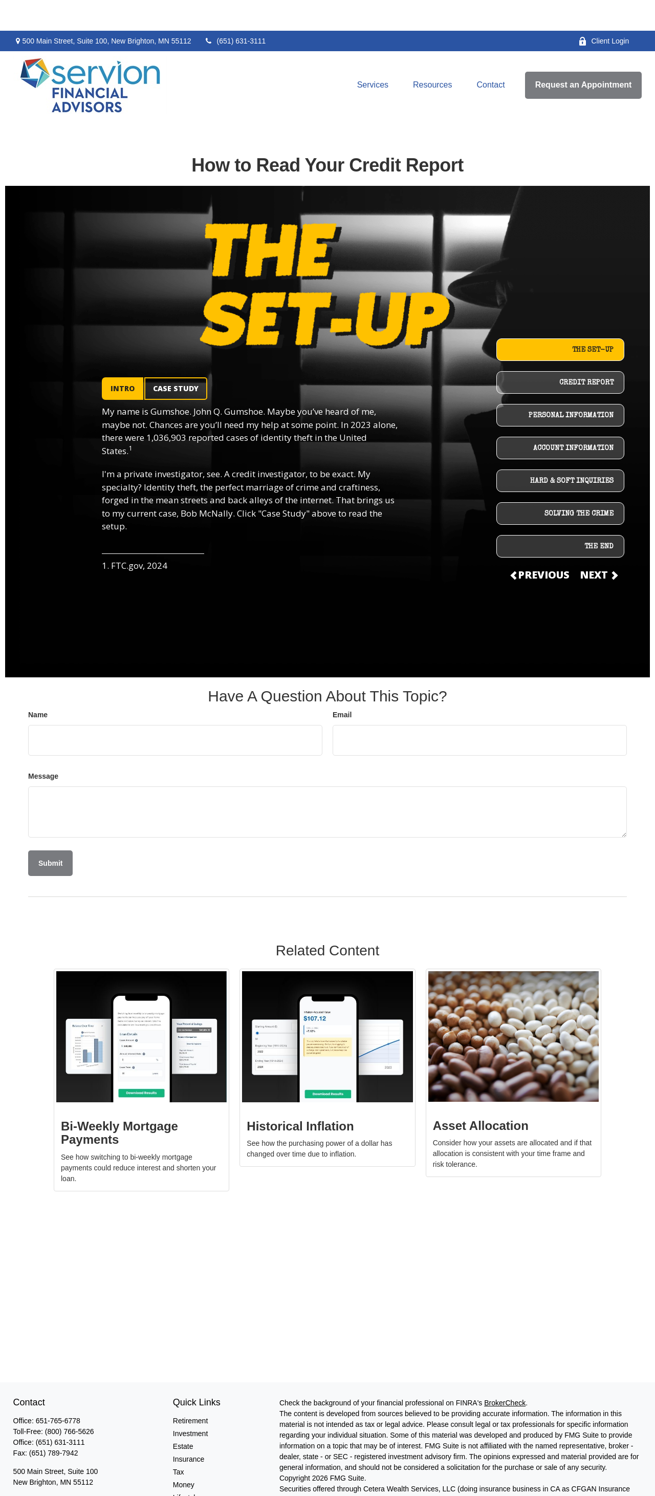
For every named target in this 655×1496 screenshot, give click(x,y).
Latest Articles (195, 1480)
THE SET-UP (593, 319)
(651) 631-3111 (235, 10)
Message (43, 745)
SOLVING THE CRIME (579, 483)
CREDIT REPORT (586, 352)
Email (342, 684)
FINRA (364, 1469)
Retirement (190, 1390)
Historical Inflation (300, 1095)
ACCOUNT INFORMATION (573, 417)
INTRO (123, 357)
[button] (373, 54)
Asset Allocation (481, 1095)
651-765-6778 (58, 1390)
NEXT (598, 544)
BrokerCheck (505, 1372)
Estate (183, 1416)
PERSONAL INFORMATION (571, 385)
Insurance (188, 1428)
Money (183, 1454)
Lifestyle (186, 1467)
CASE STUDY (176, 357)
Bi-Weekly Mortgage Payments (119, 1102)
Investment (190, 1403)
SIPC (385, 1469)
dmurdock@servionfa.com (55, 1470)
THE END (599, 516)
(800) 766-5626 (69, 1401)
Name (38, 684)
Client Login (603, 10)
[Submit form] (50, 832)
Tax (178, 1441)
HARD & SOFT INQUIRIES (572, 450)
